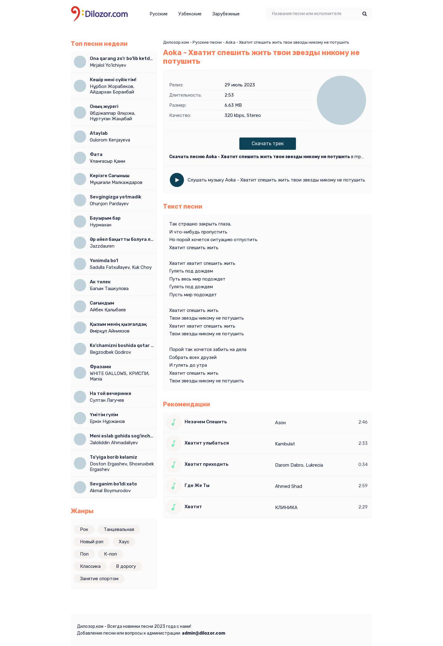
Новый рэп (91, 541)
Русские (159, 14)
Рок (84, 529)
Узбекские (190, 14)
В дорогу (126, 566)
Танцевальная (119, 529)
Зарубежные (226, 14)
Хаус (124, 541)
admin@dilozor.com (203, 633)
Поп (84, 554)
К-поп (110, 554)
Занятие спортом (99, 578)
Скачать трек (268, 143)
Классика (90, 566)
